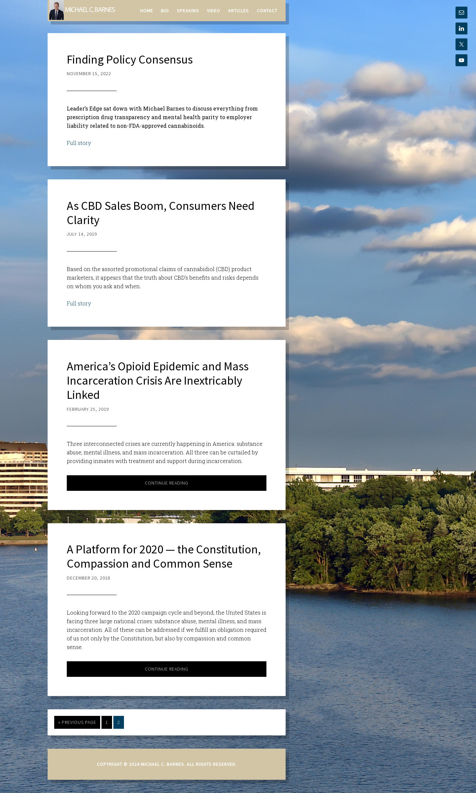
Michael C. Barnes (82, 10)
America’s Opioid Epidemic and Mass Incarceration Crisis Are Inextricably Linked (158, 380)
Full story (79, 142)
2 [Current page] (118, 722)
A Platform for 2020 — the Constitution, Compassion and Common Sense (164, 556)
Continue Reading (166, 483)
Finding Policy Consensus (130, 59)
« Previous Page (77, 722)
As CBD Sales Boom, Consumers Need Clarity (161, 212)
